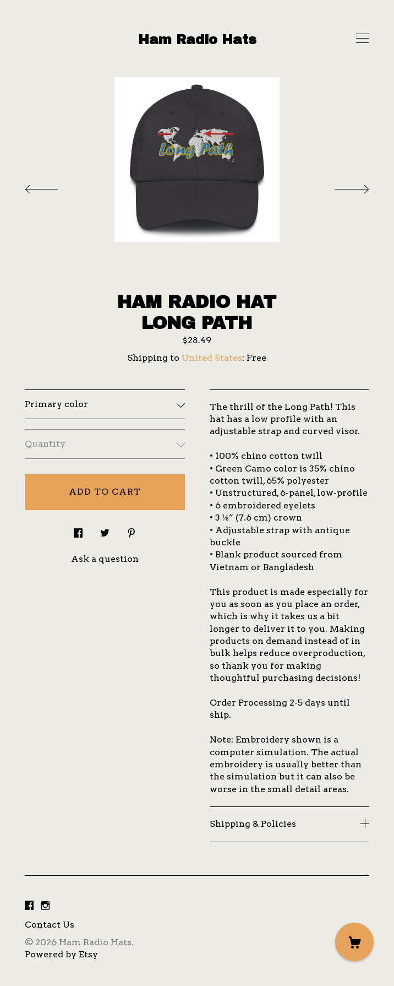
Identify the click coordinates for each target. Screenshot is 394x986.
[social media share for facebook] (78, 529)
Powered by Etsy (61, 954)
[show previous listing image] (52, 186)
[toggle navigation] (362, 38)
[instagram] (45, 906)
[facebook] (29, 906)
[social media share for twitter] (105, 529)
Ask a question (105, 559)
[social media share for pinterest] (131, 529)
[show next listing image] (341, 186)
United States (212, 358)
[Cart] (354, 942)
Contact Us (49, 924)
